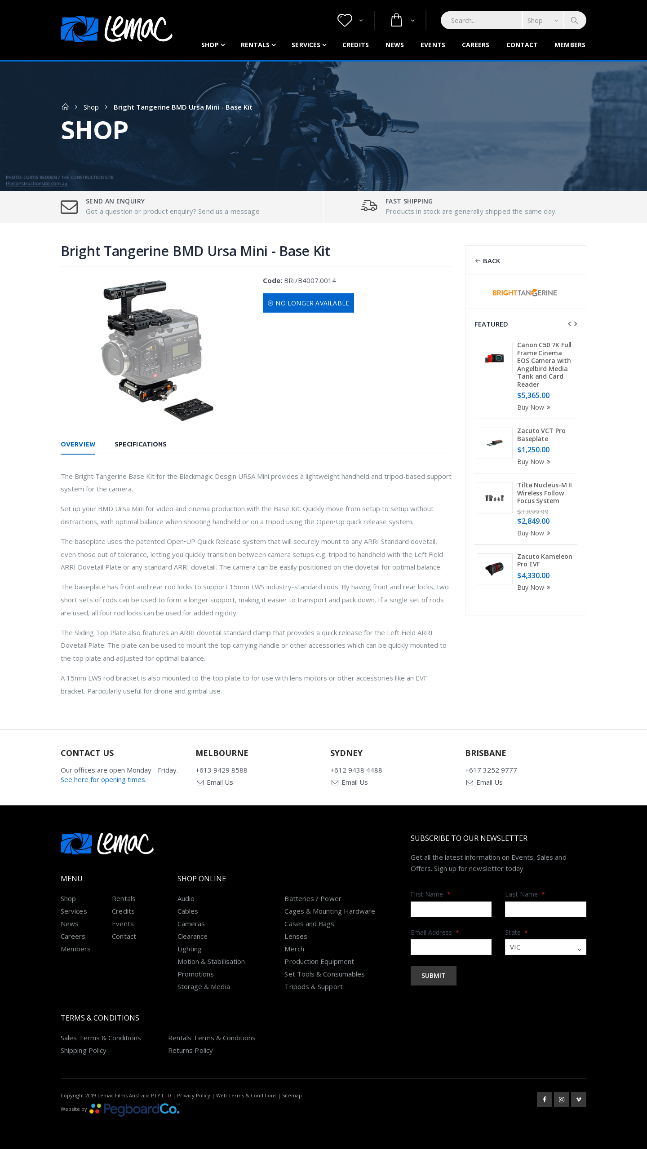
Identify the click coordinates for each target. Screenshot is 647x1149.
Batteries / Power (312, 898)
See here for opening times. (103, 779)
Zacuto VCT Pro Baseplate (541, 434)
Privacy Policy (193, 1095)
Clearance (192, 936)
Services (306, 44)
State (516, 932)
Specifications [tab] (141, 444)
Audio (186, 898)
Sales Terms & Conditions (101, 1037)
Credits (355, 44)
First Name (431, 894)
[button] (350, 20)
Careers (476, 44)
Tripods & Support (313, 986)
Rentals (255, 44)
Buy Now (535, 407)
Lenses (295, 936)
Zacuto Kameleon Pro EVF (544, 560)
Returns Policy (190, 1050)
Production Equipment (319, 961)
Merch (294, 948)
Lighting (189, 948)
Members (569, 44)
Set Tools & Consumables (324, 973)
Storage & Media (203, 986)
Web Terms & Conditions (246, 1095)
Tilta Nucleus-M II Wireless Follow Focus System (544, 493)
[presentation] (569, 324)
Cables (187, 910)
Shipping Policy (83, 1050)
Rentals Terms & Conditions (212, 1037)
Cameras (191, 923)
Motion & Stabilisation (211, 961)
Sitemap (292, 1095)
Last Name (525, 894)
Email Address (435, 932)
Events (433, 44)
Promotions (195, 973)
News (395, 44)
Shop (209, 44)
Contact (522, 44)
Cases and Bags (309, 923)
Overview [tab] (78, 444)
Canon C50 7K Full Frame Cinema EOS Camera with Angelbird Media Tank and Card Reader (544, 364)
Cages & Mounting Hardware (329, 910)
